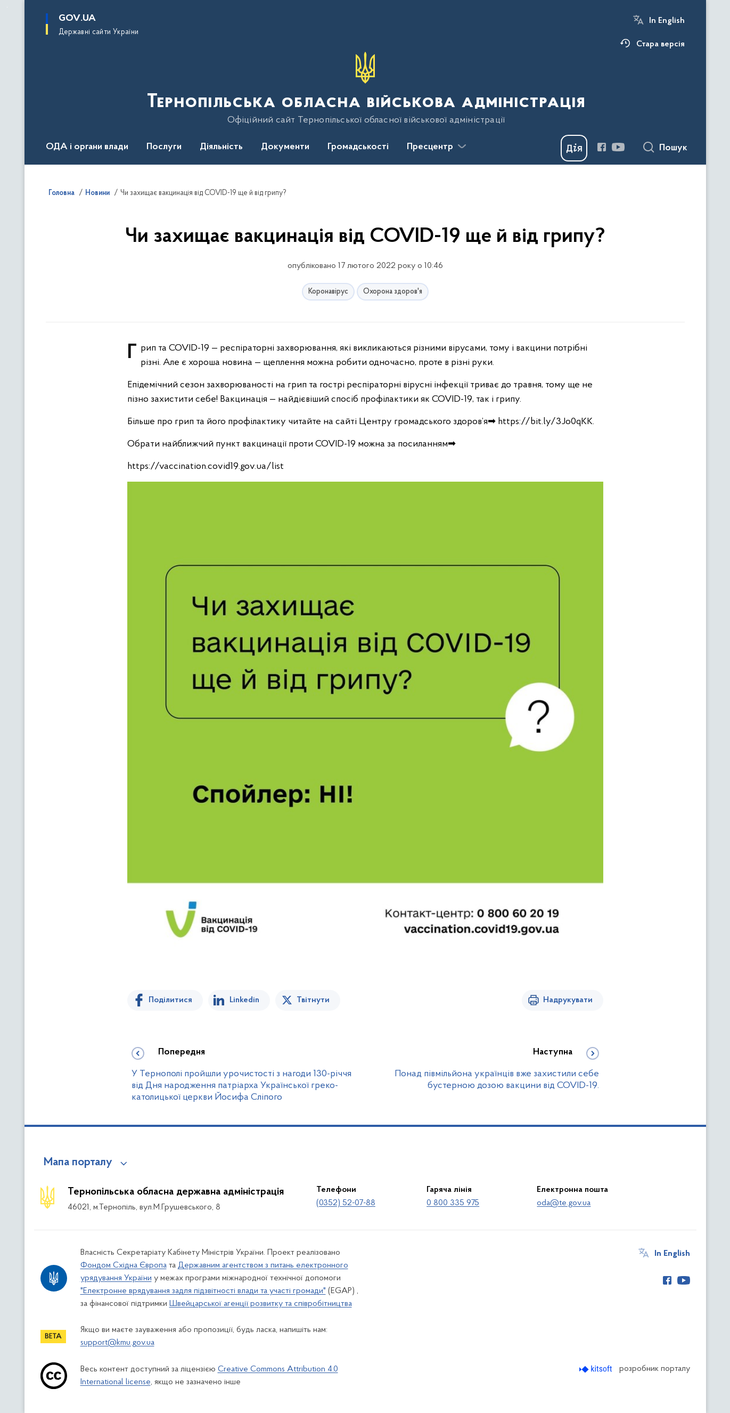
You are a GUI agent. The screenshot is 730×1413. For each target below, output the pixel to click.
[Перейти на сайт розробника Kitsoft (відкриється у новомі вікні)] (596, 1369)
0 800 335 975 (452, 1203)
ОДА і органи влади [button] (87, 147)
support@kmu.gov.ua (117, 1342)
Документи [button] (285, 147)
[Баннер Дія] (574, 148)
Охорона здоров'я (392, 292)
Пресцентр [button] (430, 147)
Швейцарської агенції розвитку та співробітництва (260, 1304)
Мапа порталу (78, 1162)
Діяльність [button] (221, 147)
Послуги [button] (164, 147)
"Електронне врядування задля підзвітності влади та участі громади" (203, 1291)
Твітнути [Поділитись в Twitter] (313, 1000)
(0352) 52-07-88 (345, 1203)
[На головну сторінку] (365, 88)
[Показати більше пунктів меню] (462, 147)
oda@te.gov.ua (563, 1203)
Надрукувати (568, 1000)
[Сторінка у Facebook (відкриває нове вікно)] (601, 147)
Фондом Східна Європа (123, 1265)
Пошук (673, 148)
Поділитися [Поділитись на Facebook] (170, 1000)
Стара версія (660, 44)
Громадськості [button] (358, 147)
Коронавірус (328, 292)
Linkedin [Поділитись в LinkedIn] (244, 1000)
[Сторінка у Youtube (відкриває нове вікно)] (618, 147)
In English (667, 21)
